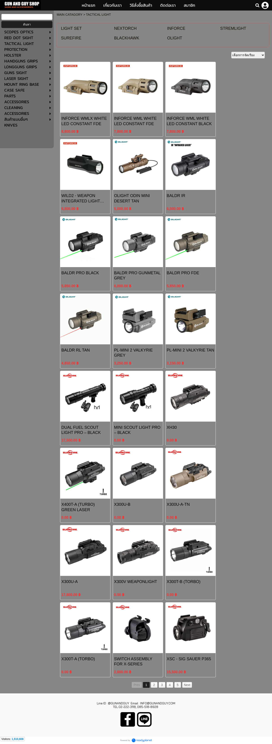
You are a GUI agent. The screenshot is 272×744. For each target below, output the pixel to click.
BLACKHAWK (126, 38)
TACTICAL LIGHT (98, 14)
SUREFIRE (71, 38)
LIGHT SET (71, 28)
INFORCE (176, 28)
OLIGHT (174, 38)
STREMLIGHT (233, 28)
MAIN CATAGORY (69, 14)
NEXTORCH (125, 28)
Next (187, 685)
